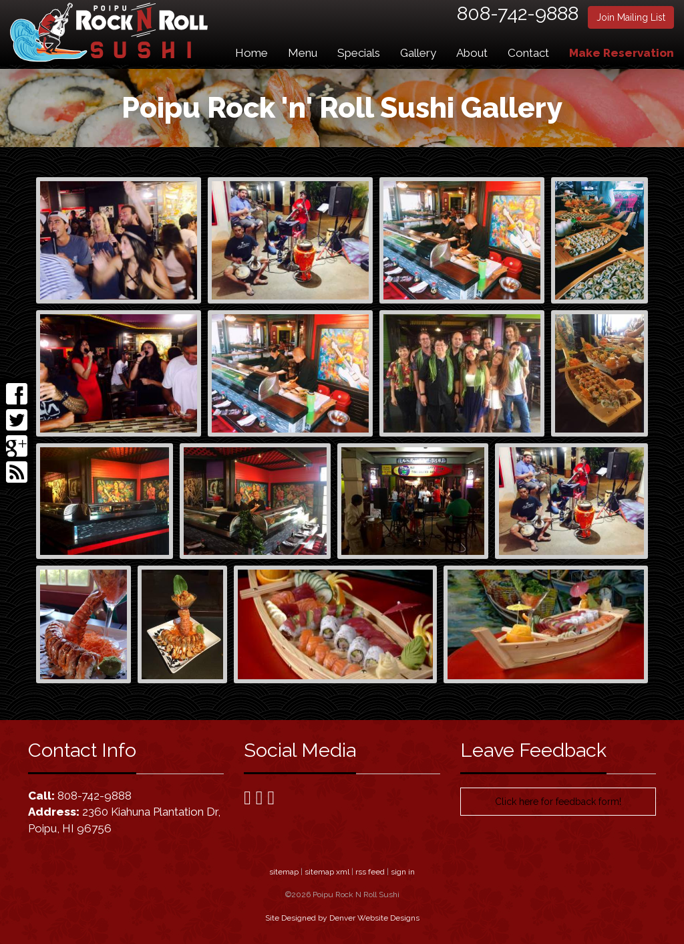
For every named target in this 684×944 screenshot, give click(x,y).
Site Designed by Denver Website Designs (342, 918)
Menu (302, 53)
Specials (358, 53)
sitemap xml (327, 871)
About (472, 53)
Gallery (418, 53)
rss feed (370, 871)
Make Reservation (621, 53)
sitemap (284, 871)
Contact (528, 53)
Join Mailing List (630, 17)
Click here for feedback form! (558, 801)
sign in (403, 871)
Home (251, 53)
